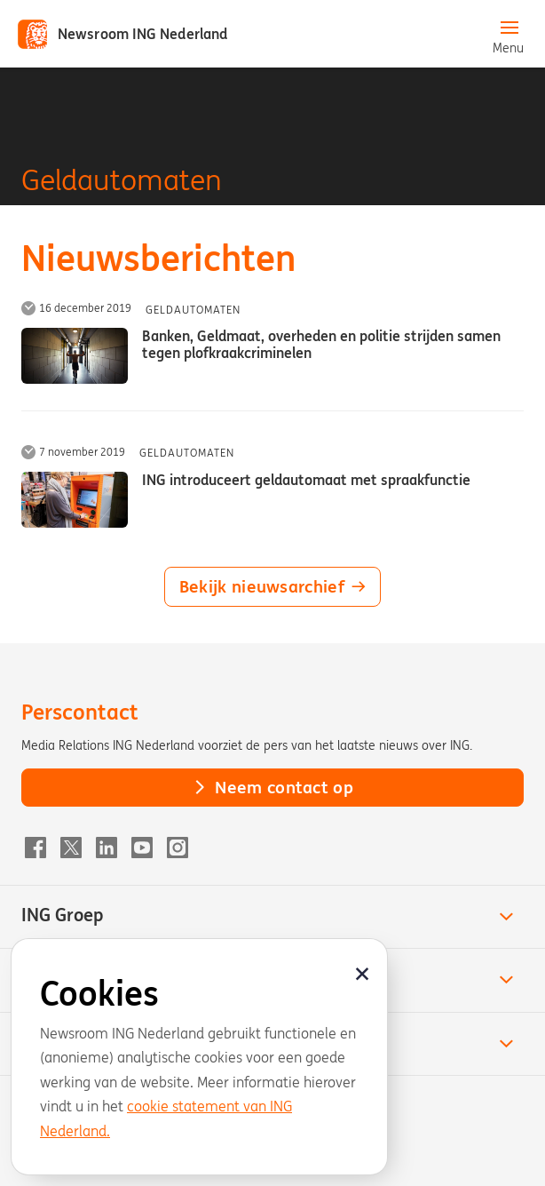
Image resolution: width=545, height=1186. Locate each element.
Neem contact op (272, 787)
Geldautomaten (193, 309)
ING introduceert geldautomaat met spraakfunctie (306, 480)
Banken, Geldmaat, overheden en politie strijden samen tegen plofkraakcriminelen (321, 344)
